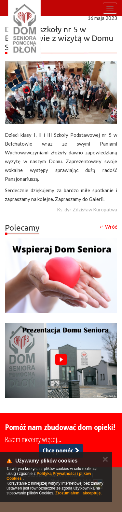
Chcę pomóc (61, 450)
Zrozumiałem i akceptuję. (78, 493)
